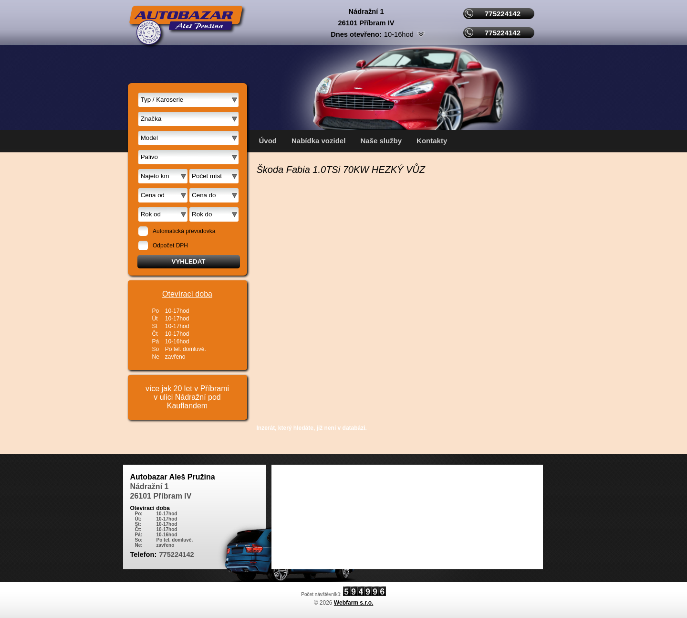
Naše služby (381, 141)
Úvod (268, 141)
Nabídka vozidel (318, 141)
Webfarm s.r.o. (353, 602)
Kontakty (431, 141)
